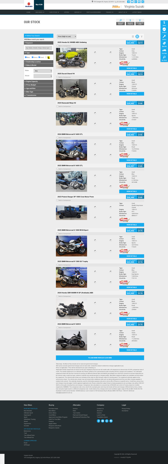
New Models (28, 411)
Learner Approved (30, 441)
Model (27, 76)
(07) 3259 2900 (120, 2)
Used (41, 57)
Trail (25, 433)
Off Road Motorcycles (32, 429)
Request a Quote (54, 428)
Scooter (26, 426)
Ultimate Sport (28, 413)
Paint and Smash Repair (80, 415)
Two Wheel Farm (29, 435)
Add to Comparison (65, 46)
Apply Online (53, 423)
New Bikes (40, 12)
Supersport (27, 415)
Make (27, 70)
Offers (66, 12)
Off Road (27, 445)
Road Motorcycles (31, 408)
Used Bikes (52, 415)
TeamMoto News (102, 417)
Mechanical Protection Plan (81, 417)
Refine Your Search (32, 36)
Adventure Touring (29, 419)
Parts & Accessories (94, 12)
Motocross (27, 431)
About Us (122, 12)
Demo (35, 57)
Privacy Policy (126, 408)
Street (26, 421)
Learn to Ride (101, 415)
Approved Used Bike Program (58, 417)
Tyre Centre (76, 413)
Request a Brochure (55, 426)
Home (28, 12)
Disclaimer (125, 411)
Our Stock (54, 12)
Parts (74, 411)
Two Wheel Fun (29, 437)
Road (25, 443)
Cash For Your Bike (54, 419)
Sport (25, 417)
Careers (99, 413)
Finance (109, 12)
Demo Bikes (52, 413)
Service (77, 12)
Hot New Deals (53, 408)
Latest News (137, 12)
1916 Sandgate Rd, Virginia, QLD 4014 (103, 1)
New (27, 57)
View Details (132, 68)
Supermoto (27, 423)
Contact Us (100, 408)
